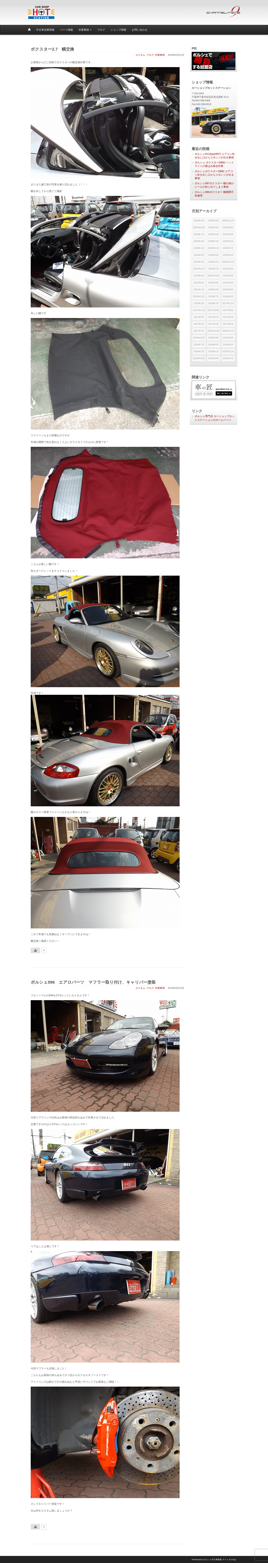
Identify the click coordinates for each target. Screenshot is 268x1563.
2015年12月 (228, 351)
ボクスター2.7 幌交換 (52, 49)
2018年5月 (228, 296)
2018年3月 (199, 303)
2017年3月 (213, 324)
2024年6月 (199, 255)
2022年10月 (213, 275)
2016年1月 (213, 351)
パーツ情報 (66, 29)
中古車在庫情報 (45, 29)
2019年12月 (199, 296)
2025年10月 (199, 227)
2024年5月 (213, 255)
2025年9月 (213, 227)
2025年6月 (213, 234)
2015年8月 (213, 358)
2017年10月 (213, 310)
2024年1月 (213, 262)
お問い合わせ (139, 29)
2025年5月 (228, 234)
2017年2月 (228, 324)
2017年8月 (199, 317)
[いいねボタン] (35, 950)
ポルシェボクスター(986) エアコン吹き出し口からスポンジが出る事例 (214, 175)
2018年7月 (213, 296)
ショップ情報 (118, 29)
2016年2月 (199, 351)
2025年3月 (213, 241)
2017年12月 (228, 303)
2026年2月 (213, 220)
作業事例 (85, 29)
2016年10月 (199, 337)
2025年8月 (228, 227)
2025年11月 (228, 220)
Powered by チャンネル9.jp (214, 1559)
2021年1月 (199, 289)
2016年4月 (228, 344)
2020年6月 (228, 289)
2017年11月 (199, 310)
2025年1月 (199, 248)
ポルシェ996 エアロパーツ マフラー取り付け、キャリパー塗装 (95, 982)
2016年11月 (228, 331)
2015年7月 (228, 358)
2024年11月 (213, 248)
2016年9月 (213, 337)
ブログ (101, 29)
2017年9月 (228, 310)
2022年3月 (228, 275)
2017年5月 (228, 317)
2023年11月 (199, 268)
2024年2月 (199, 262)
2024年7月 (228, 248)
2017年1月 (199, 331)
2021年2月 (228, 282)
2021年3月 (213, 282)
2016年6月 (213, 344)
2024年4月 (228, 255)
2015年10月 (199, 358)
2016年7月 (199, 344)
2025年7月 (199, 234)
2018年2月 (213, 303)
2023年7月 (213, 268)
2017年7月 (213, 317)
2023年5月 (228, 268)
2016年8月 (228, 337)
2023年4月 (199, 275)
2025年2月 (228, 241)
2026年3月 (199, 220)
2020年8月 (213, 289)
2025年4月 (199, 241)
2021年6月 (199, 282)
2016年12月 (213, 331)
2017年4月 (199, 324)
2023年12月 (228, 262)
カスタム (140, 55)
